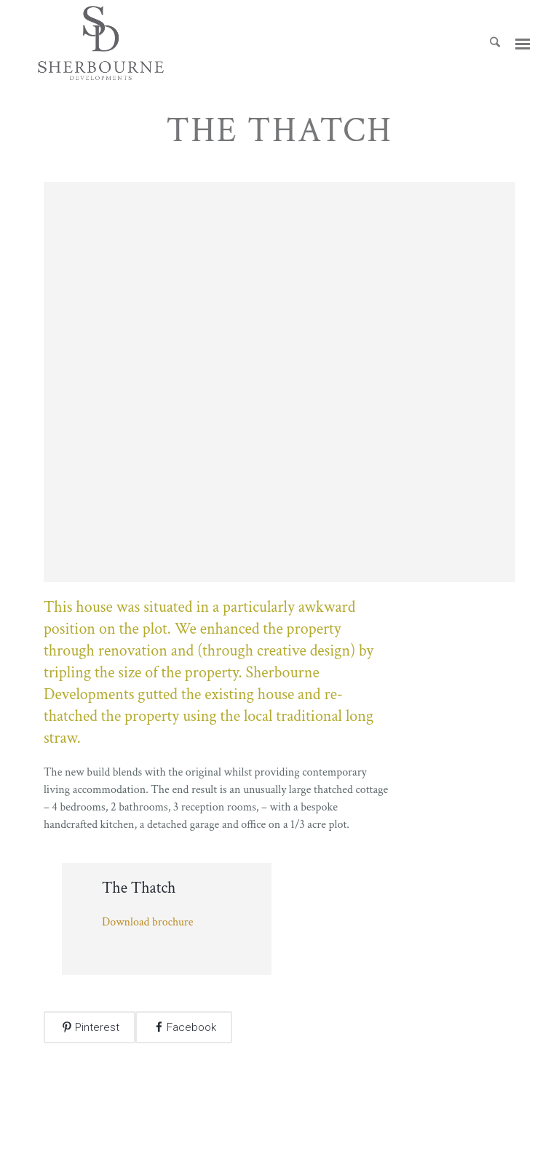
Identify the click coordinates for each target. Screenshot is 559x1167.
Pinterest (97, 1027)
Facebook (191, 1027)
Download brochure (148, 922)
